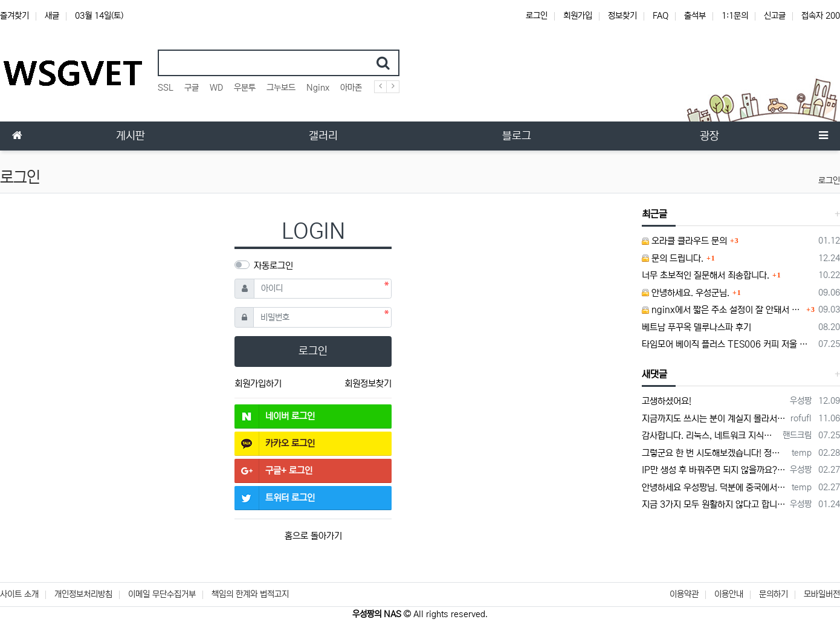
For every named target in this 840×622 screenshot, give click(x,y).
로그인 (537, 16)
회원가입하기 (258, 383)
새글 (52, 16)
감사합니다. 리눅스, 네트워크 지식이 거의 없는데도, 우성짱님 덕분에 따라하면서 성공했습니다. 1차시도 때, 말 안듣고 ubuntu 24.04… (710, 435)
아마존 (351, 87)
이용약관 (684, 594)
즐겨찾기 (14, 16)
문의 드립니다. (672, 258)
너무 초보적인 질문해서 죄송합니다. (705, 275)
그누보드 (281, 87)
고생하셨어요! (666, 401)
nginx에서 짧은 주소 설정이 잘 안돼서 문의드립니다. (722, 310)
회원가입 (577, 16)
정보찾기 (622, 16)
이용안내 (728, 594)
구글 (191, 87)
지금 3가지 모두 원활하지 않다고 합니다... (714, 504)
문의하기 (773, 594)
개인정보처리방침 (83, 594)
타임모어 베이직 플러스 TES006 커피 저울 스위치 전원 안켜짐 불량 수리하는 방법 (728, 344)
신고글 (775, 16)
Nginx (317, 87)
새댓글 (654, 374)
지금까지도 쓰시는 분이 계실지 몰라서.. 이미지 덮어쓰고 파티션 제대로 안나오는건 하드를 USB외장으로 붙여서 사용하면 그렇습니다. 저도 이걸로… (714, 418)
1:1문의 (735, 16)
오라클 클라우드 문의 (684, 241)
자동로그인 (273, 266)
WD (216, 87)
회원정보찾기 (368, 383)
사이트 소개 (19, 594)
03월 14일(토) (99, 16)
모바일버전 (822, 594)
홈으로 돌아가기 (313, 536)
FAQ (660, 16)
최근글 (654, 214)
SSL (165, 87)
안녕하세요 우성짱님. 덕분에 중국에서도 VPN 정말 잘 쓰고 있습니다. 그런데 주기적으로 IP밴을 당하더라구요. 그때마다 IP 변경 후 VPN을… (714, 487)
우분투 (245, 87)
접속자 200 (820, 16)
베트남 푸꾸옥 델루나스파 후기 (696, 327)
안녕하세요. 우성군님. (685, 293)
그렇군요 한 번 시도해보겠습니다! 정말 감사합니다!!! (714, 453)
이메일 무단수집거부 (162, 594)
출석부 (695, 16)
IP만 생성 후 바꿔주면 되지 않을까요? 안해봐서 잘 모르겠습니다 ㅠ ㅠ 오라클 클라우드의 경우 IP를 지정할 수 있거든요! (714, 470)
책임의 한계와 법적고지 (250, 594)
